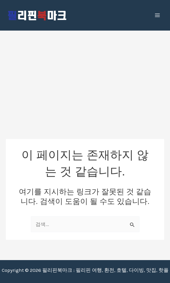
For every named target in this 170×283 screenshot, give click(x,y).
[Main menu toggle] (157, 15)
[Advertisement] (85, 75)
